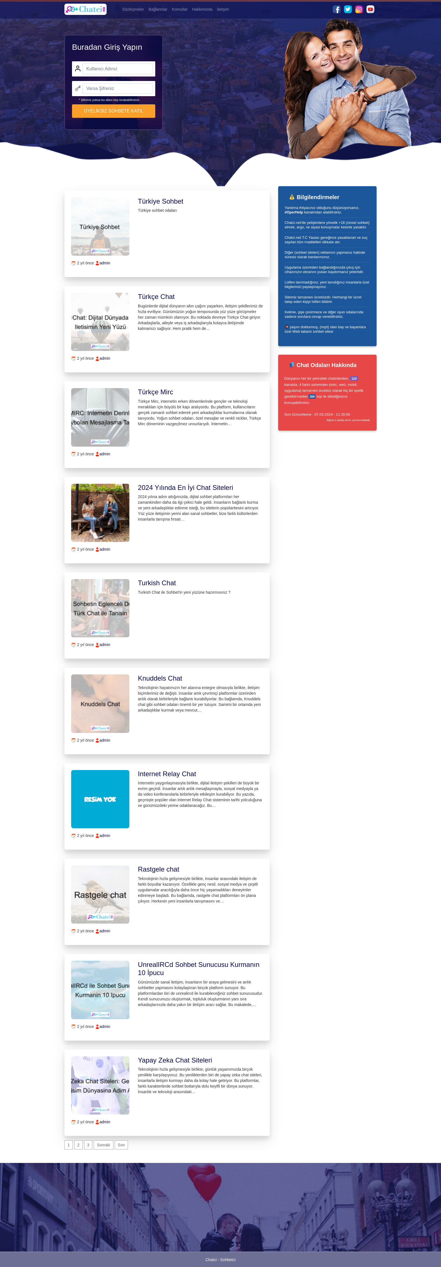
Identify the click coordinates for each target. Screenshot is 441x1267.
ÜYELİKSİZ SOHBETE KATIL (113, 111)
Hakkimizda (202, 9)
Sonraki (103, 1145)
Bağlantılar (157, 9)
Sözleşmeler (133, 9)
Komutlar (180, 9)
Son (121, 1145)
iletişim (223, 9)
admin (105, 263)
